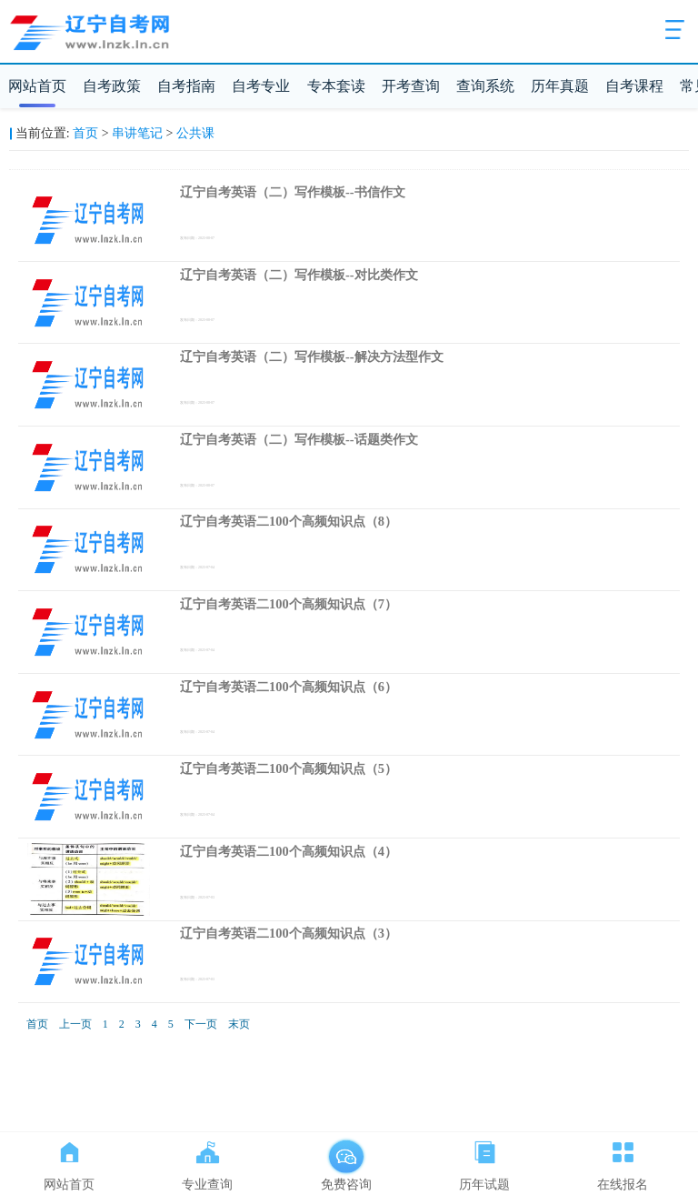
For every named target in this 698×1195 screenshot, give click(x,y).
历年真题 (560, 86)
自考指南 (186, 86)
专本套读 (336, 86)
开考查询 (411, 86)
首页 (85, 133)
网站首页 (37, 86)
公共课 (195, 133)
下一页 (200, 1024)
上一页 (75, 1024)
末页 (239, 1024)
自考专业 (261, 86)
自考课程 (634, 86)
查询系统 (485, 86)
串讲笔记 (137, 133)
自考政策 (112, 86)
